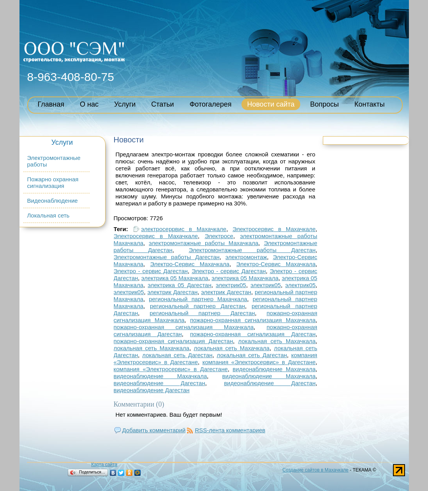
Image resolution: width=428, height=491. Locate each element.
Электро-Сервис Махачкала (189, 264)
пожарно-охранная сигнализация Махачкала (252, 320)
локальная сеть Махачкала (277, 341)
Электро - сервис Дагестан (151, 271)
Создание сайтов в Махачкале (315, 470)
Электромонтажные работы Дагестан (251, 250)
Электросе (218, 236)
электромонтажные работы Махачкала (203, 243)
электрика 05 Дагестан (179, 285)
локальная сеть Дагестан (177, 355)
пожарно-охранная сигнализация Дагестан (252, 334)
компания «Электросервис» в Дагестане (259, 362)
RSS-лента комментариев (230, 430)
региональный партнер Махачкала (198, 299)
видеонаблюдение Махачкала (273, 369)
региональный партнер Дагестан (197, 306)
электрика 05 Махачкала (174, 278)
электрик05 (231, 285)
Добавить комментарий (154, 430)
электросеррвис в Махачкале (183, 229)
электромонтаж (246, 257)
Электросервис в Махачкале (273, 229)
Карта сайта (104, 464)
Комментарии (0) (139, 404)
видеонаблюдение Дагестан (159, 383)
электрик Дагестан (172, 292)
